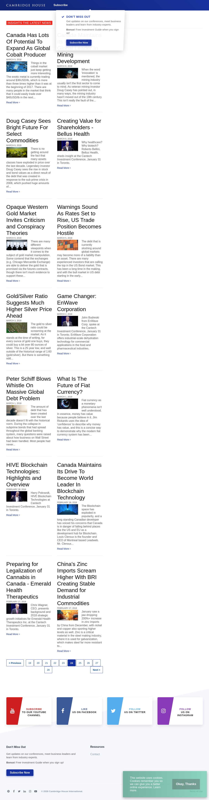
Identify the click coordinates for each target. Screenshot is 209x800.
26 (88, 663)
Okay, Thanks (180, 787)
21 (46, 663)
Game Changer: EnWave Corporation (76, 302)
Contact (95, 754)
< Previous (15, 663)
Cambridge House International (65, 791)
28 (48, 670)
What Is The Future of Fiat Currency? (73, 385)
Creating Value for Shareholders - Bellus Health (79, 127)
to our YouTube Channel (34, 712)
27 (96, 663)
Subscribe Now (20, 772)
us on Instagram (185, 712)
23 (63, 663)
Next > (96, 670)
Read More (13, 102)
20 (38, 663)
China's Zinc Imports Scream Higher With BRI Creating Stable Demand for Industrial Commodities (77, 583)
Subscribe (61, 5)
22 (55, 663)
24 (71, 663)
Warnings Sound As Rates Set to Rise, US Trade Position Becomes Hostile (79, 220)
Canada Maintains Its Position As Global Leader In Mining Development (79, 48)
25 (80, 663)
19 (29, 663)
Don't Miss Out (44, 756)
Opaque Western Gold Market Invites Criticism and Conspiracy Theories (27, 220)
